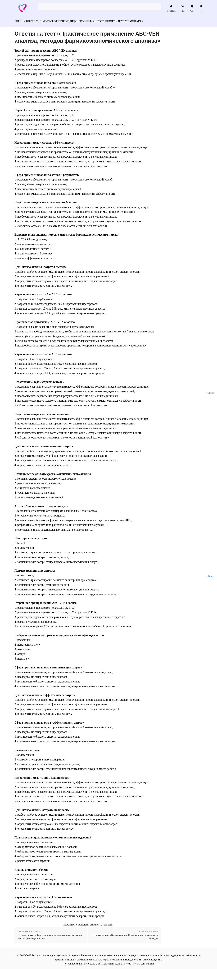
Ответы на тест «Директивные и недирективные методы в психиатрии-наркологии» (50, 935)
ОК (192, 8)
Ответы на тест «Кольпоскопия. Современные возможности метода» (125, 935)
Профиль (171, 8)
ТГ (200, 8)
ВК (183, 8)
